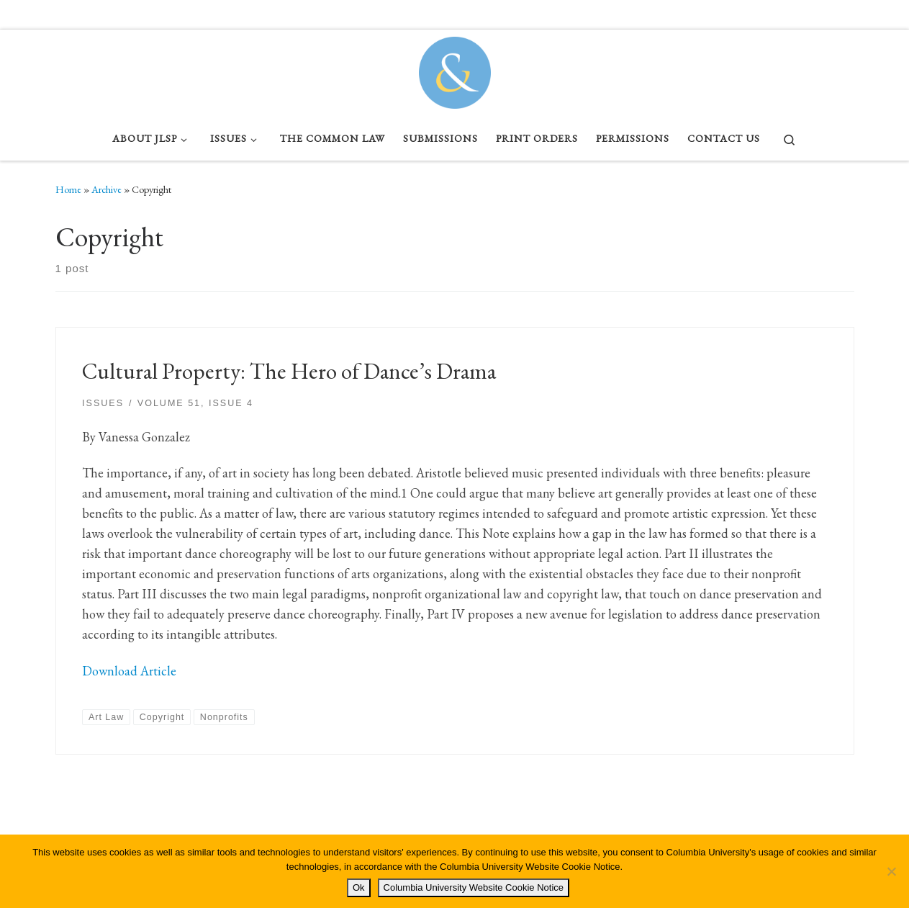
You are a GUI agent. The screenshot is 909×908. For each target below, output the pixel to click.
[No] (891, 871)
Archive (106, 189)
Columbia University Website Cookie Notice (474, 887)
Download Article (129, 670)
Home (68, 189)
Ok (359, 887)
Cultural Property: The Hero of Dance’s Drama (289, 370)
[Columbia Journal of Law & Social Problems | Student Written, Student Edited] (455, 69)
